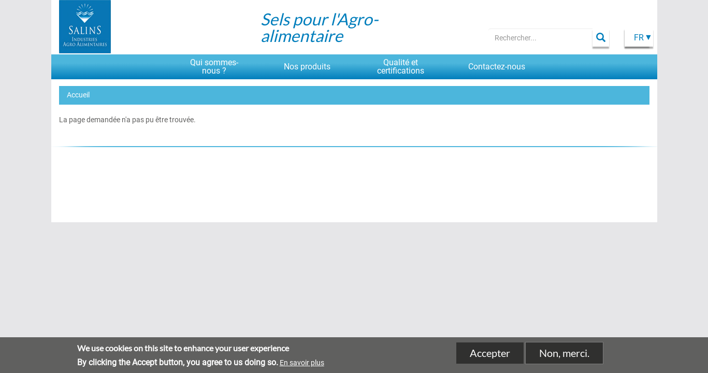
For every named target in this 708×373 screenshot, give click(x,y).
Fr (639, 37)
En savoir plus (302, 364)
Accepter (490, 355)
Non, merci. (564, 355)
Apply (601, 37)
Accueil (78, 95)
